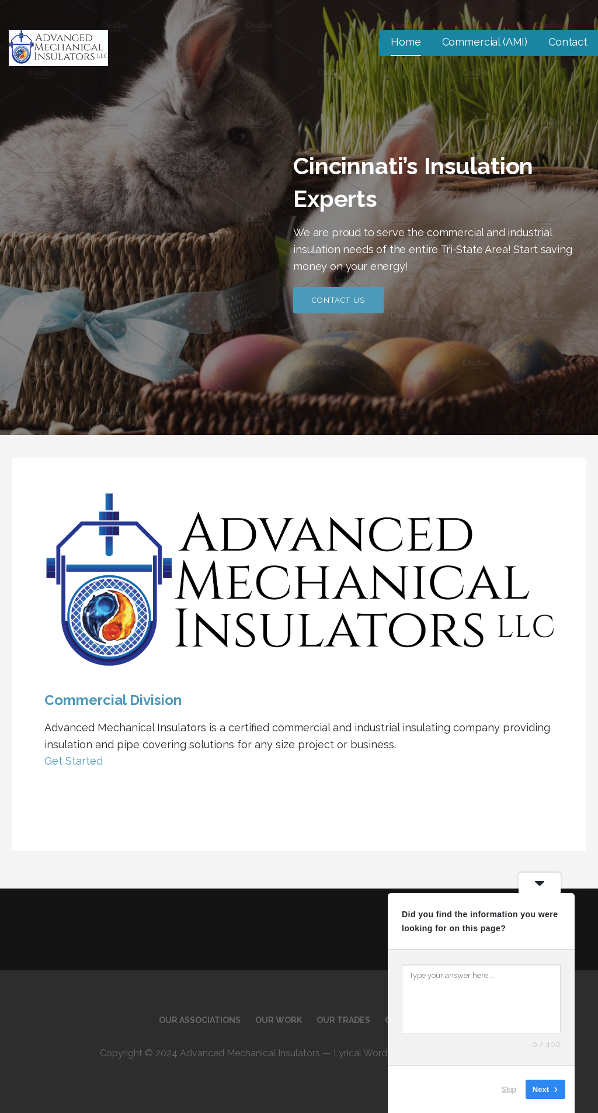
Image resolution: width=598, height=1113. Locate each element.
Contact (567, 42)
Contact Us (338, 300)
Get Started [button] (73, 761)
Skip (509, 1089)
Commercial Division (113, 700)
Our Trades (343, 1020)
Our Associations (200, 1020)
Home (405, 42)
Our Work (278, 1020)
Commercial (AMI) (484, 42)
